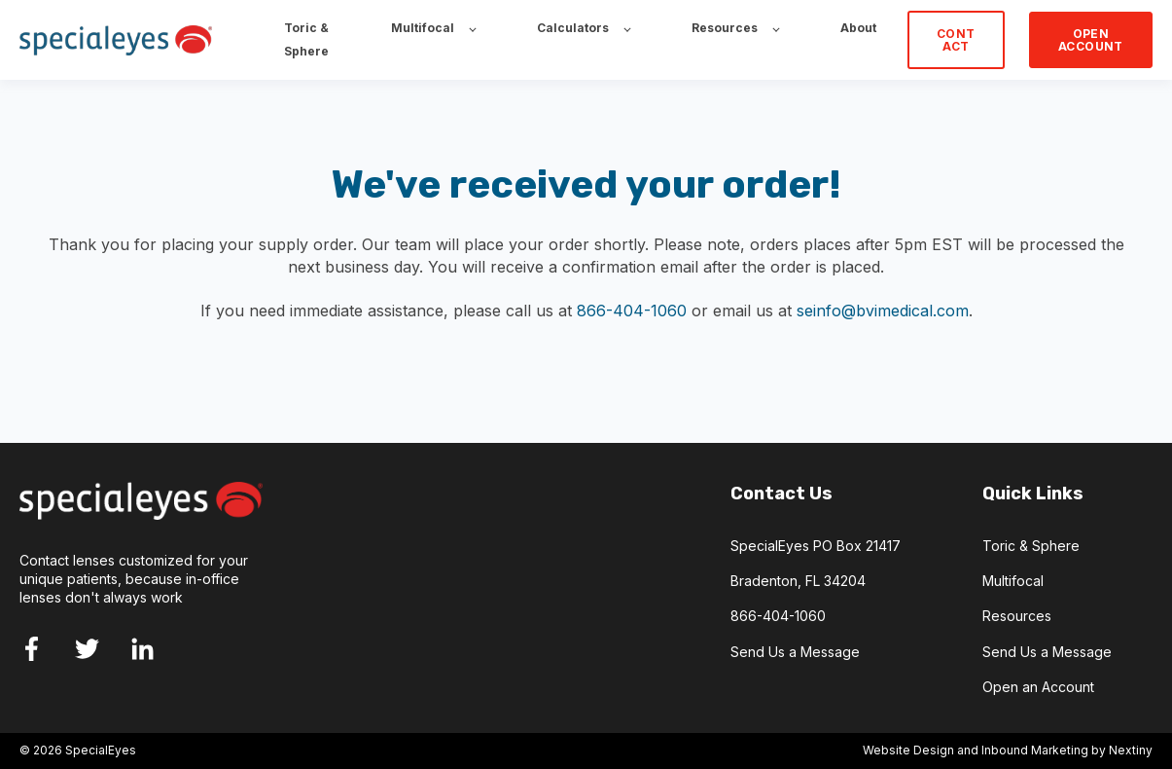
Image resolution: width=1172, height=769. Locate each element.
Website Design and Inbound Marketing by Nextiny (1008, 750)
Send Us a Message (795, 651)
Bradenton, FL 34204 (798, 580)
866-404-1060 (632, 310)
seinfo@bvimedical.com (883, 310)
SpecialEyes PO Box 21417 (815, 545)
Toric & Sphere (1031, 545)
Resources (1016, 615)
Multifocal (1013, 580)
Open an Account (1038, 686)
